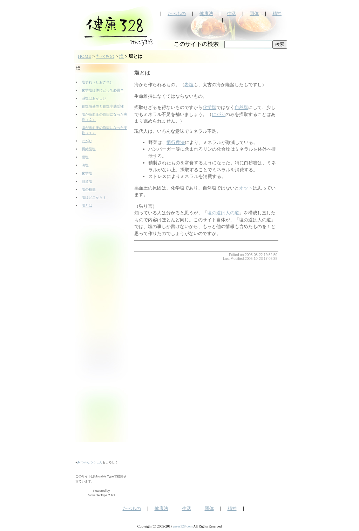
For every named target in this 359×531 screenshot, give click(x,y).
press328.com (182, 526)
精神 (277, 13)
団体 (254, 13)
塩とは (87, 205)
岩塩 (85, 157)
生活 (231, 13)
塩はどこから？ (94, 197)
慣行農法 (176, 142)
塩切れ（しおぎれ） (97, 82)
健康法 (206, 13)
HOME (84, 56)
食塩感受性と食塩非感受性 (103, 106)
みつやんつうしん (89, 462)
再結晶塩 (89, 149)
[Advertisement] (102, 336)
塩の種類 (89, 189)
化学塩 (87, 173)
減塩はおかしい (94, 98)
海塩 (85, 165)
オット (246, 188)
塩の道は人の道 (223, 212)
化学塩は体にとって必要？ (103, 90)
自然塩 (87, 181)
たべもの (177, 13)
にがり (87, 141)
